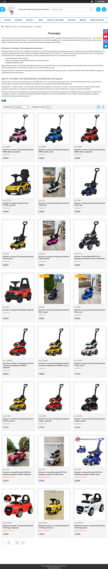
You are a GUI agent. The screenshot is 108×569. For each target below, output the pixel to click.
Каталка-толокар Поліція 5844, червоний (18, 310)
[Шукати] (91, 9)
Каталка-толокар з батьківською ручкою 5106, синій (89, 204)
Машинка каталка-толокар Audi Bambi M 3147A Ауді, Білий (89, 527)
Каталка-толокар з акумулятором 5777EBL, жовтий (15, 204)
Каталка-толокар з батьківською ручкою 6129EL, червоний (53, 420)
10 (17, 543)
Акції (41, 20)
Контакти (71, 20)
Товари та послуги (11, 26)
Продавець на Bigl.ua (54, 568)
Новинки (18, 20)
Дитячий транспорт (26, 26)
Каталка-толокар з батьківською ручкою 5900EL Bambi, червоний (89, 151)
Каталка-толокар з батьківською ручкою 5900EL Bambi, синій (53, 151)
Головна (7, 20)
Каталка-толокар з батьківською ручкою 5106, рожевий (53, 258)
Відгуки (83, 20)
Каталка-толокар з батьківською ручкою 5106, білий (53, 204)
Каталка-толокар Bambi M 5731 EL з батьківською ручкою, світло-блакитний (89, 258)
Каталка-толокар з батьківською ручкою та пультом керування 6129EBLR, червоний (18, 365)
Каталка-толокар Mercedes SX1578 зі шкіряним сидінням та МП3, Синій (88, 473)
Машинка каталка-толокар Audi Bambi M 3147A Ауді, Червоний (18, 527)
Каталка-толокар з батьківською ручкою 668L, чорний (53, 311)
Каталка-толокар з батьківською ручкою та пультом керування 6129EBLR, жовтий (53, 364)
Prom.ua (64, 566)
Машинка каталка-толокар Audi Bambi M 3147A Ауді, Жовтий (53, 527)
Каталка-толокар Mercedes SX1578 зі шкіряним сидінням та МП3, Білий (52, 473)
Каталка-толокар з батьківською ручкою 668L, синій (89, 311)
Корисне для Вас (97, 20)
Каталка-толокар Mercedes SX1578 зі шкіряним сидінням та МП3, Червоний (17, 473)
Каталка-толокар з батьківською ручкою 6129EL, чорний (89, 420)
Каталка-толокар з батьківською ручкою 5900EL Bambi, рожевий (18, 151)
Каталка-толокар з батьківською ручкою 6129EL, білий (89, 364)
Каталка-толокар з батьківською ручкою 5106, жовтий (18, 258)
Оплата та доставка (55, 20)
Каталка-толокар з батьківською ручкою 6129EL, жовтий (18, 420)
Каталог (29, 20)
